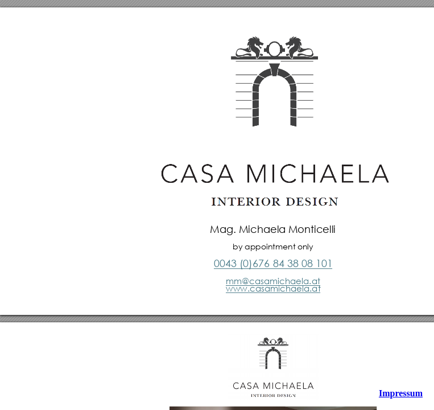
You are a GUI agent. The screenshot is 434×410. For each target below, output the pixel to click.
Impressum (401, 393)
